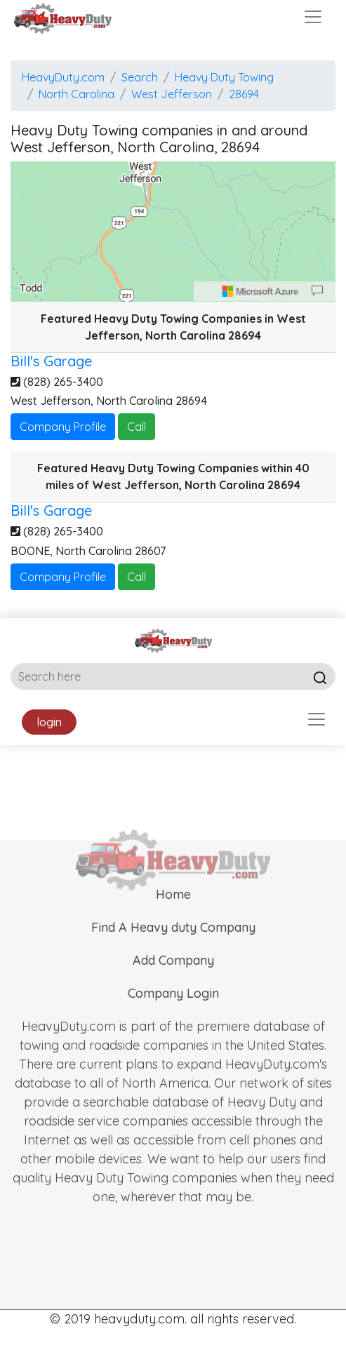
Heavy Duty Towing (224, 77)
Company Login (173, 1009)
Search (139, 77)
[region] (173, 231)
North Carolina (76, 94)
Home (173, 910)
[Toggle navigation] (313, 17)
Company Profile (63, 427)
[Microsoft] (260, 291)
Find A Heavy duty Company (173, 943)
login (49, 722)
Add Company (173, 976)
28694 (244, 94)
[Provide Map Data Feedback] (317, 291)
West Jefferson (171, 94)
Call (136, 427)
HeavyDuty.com (63, 77)
